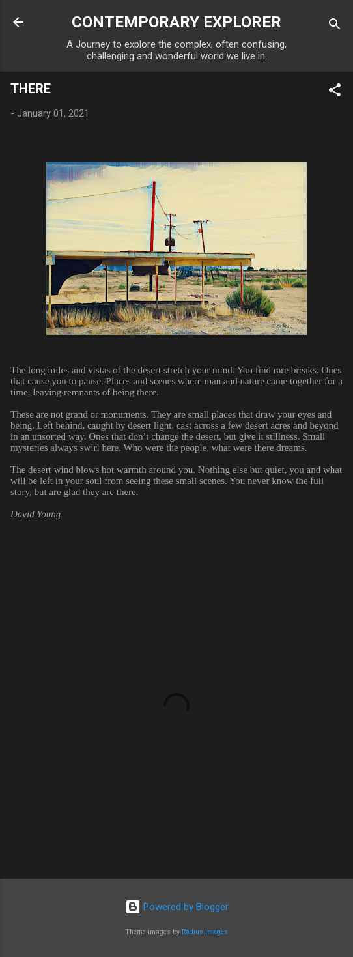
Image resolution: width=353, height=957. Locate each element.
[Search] (335, 26)
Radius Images (205, 932)
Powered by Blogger (177, 907)
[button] (335, 92)
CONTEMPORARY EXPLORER (176, 22)
